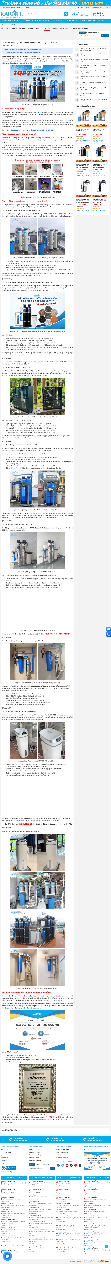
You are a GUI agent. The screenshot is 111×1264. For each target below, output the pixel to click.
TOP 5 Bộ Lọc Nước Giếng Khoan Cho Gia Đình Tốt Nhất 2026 (22, 52)
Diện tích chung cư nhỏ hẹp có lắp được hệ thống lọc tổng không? (32, 130)
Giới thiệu (80, 7)
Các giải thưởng (5, 1157)
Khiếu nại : (62, 1155)
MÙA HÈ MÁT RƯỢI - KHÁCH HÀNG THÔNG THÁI (39, 20)
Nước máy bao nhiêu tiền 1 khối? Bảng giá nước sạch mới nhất (23, 49)
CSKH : (62, 1152)
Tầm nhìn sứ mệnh (6, 1152)
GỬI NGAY (105, 36)
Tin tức (87, 7)
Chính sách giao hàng (34, 1152)
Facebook (87, 1149)
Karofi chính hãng (55, 61)
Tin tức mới (5, 28)
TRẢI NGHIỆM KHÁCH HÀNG (88, 20)
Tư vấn (47, 28)
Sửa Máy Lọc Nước (19, 28)
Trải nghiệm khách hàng (61, 28)
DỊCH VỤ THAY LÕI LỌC (72, 20)
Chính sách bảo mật (34, 1157)
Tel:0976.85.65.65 (5, 1187)
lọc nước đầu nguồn (37, 112)
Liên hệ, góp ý (4, 1160)
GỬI (52, 1168)
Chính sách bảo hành (96, 7)
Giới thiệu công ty (5, 1149)
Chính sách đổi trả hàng (35, 1155)
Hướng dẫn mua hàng (62, 1157)
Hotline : (62, 1149)
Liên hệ (108, 7)
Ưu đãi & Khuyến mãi (80, 28)
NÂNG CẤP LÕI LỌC (58, 20)
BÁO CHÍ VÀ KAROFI (104, 20)
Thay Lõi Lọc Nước (35, 28)
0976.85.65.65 (38, 1119)
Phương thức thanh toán (35, 1160)
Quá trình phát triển (6, 1155)
